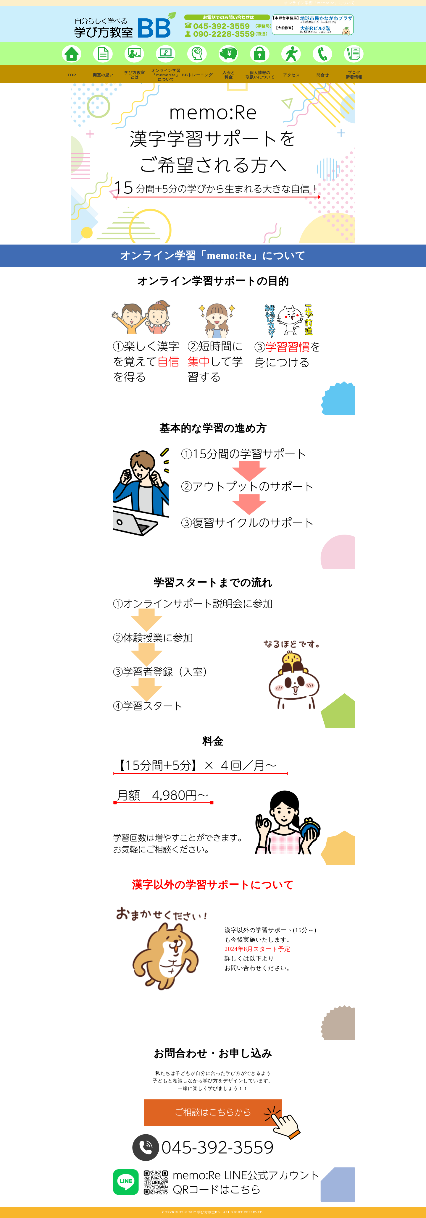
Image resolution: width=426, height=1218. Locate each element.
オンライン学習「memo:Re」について (165, 75)
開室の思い (103, 75)
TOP (71, 75)
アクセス (291, 75)
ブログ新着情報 (354, 74)
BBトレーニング (197, 75)
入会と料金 (228, 74)
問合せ (323, 75)
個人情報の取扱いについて (260, 74)
